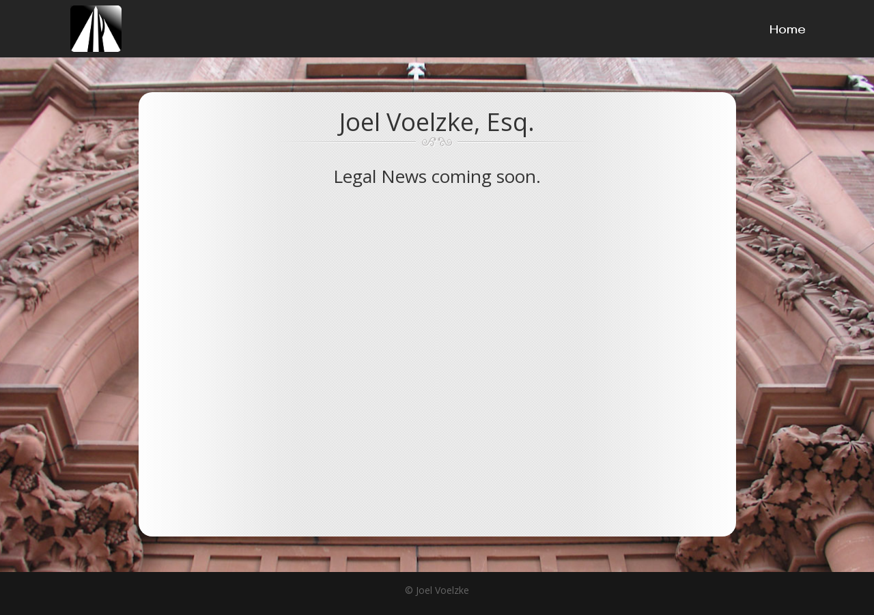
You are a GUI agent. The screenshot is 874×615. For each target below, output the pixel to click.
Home (788, 33)
